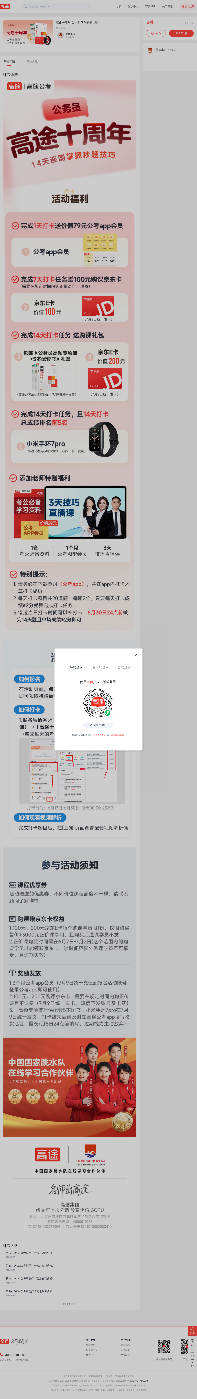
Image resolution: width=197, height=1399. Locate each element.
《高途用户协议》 (99, 735)
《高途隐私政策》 (117, 735)
